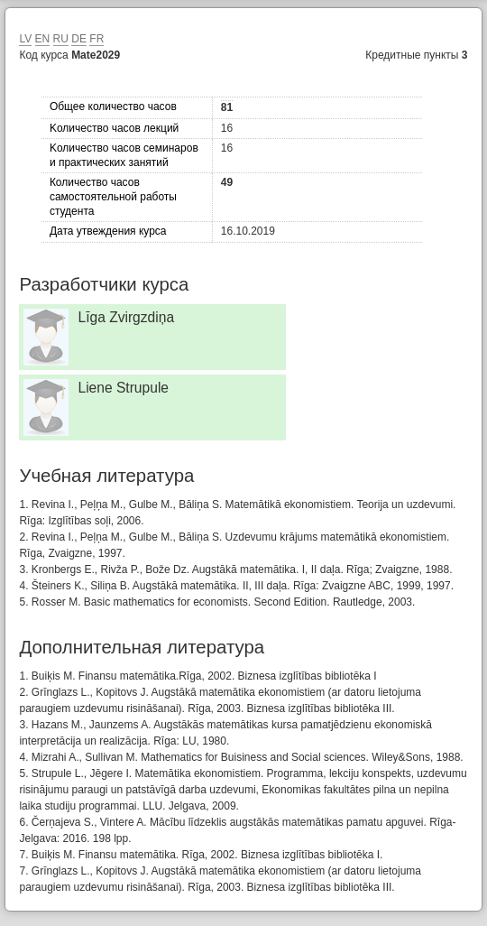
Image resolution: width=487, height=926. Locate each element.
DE (79, 38)
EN (43, 38)
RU (61, 38)
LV (25, 38)
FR (96, 38)
